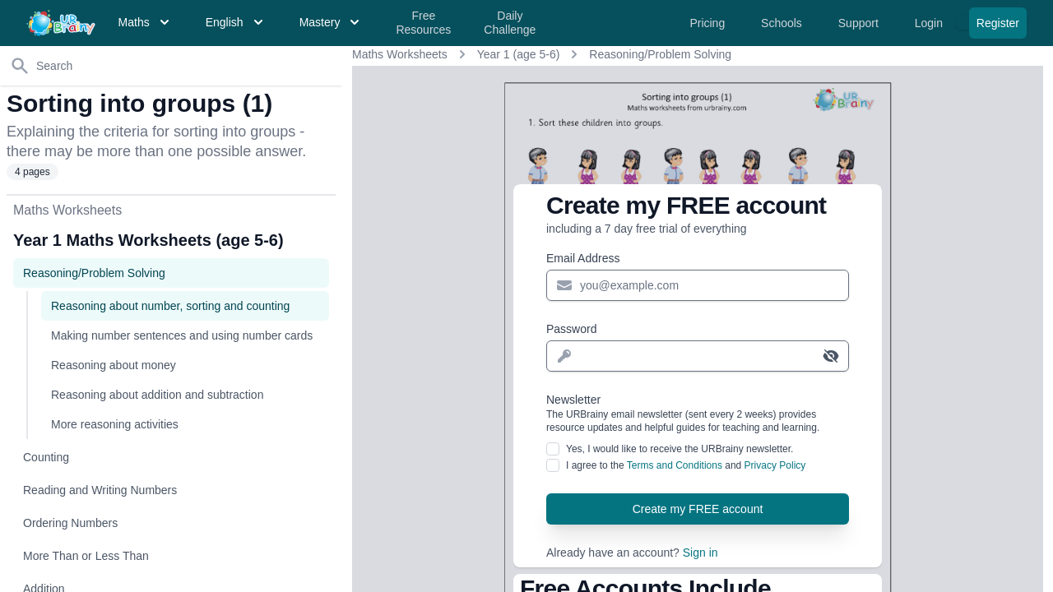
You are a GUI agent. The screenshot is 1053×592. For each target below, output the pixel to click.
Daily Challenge (510, 23)
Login (930, 23)
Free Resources (423, 23)
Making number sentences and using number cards (182, 335)
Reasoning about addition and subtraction (157, 394)
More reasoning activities (115, 424)
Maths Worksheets (400, 54)
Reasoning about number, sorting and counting (170, 305)
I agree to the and (685, 465)
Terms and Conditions (674, 465)
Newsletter (697, 413)
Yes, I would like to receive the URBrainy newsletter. (679, 449)
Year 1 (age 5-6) (518, 54)
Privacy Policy (775, 465)
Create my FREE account (698, 509)
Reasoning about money (113, 365)
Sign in (700, 552)
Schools (783, 23)
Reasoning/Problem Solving (660, 54)
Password (571, 328)
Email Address (582, 258)
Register (997, 23)
